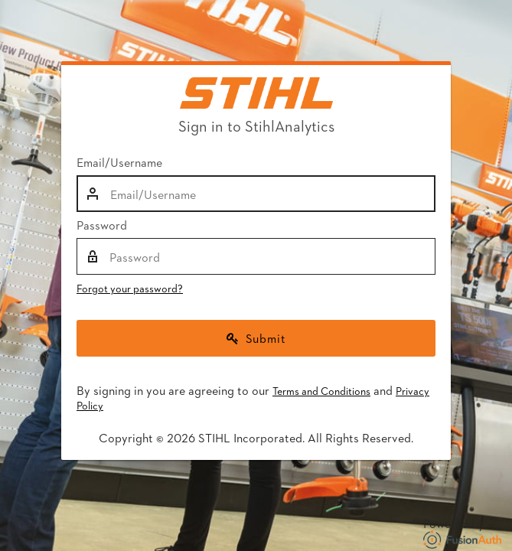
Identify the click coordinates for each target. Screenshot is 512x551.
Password (102, 225)
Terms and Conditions (321, 390)
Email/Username (119, 162)
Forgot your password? (130, 288)
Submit (256, 338)
